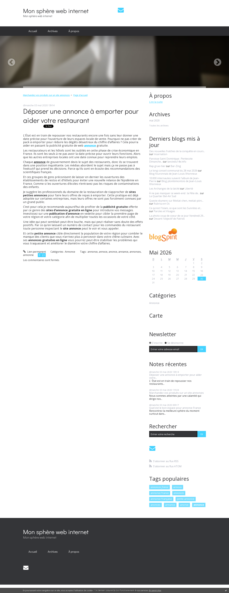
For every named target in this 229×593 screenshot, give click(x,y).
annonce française (161, 499)
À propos (73, 31)
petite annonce (185, 499)
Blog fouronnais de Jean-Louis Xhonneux (173, 173)
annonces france (159, 487)
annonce (93, 251)
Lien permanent (34, 251)
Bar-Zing (176, 166)
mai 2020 (154, 120)
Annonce (70, 251)
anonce (113, 251)
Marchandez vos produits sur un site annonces (46, 95)
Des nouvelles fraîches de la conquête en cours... (177, 151)
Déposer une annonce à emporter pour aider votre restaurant (81, 115)
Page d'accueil (80, 95)
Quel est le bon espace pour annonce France (175, 408)
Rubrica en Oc (162, 203)
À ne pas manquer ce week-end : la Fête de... (174, 193)
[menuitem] (32, 31)
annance (123, 251)
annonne (28, 255)
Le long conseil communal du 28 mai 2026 (173, 170)
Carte (156, 315)
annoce (103, 251)
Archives (53, 31)
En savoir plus (155, 590)
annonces (135, 251)
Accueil (33, 31)
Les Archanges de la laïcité (164, 188)
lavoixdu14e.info (176, 161)
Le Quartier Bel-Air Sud (162, 196)
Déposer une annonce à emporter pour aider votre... (175, 376)
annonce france (160, 493)
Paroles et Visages (164, 211)
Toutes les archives (159, 125)
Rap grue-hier (157, 166)
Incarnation (160, 154)
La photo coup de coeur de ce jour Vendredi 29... (177, 215)
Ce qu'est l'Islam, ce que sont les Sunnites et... (175, 208)
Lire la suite (156, 102)
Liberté (189, 188)
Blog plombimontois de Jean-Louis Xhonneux (175, 182)
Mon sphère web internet (56, 11)
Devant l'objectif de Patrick (169, 218)
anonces (155, 504)
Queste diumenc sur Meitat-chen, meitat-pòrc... (176, 200)
